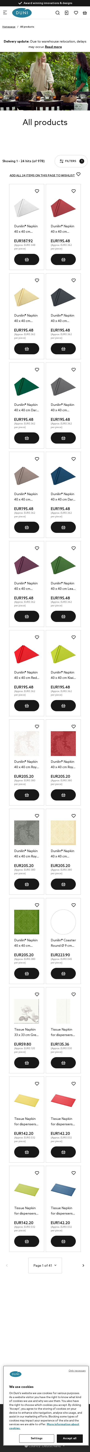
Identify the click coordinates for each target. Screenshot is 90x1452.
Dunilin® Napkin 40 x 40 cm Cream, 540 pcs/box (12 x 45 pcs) (26, 319)
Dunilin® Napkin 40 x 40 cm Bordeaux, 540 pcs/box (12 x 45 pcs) (63, 229)
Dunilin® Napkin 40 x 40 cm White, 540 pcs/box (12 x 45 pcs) (26, 229)
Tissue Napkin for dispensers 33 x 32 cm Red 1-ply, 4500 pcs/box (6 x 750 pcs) (63, 1122)
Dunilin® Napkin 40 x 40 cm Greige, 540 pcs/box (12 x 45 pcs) (26, 497)
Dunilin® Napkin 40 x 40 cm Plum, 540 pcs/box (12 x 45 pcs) (26, 587)
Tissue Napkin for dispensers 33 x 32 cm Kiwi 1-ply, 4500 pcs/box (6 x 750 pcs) (26, 1211)
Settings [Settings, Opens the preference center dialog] (36, 1438)
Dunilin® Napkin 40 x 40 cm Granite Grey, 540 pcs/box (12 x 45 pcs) (63, 408)
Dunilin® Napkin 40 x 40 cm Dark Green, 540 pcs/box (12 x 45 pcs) (26, 408)
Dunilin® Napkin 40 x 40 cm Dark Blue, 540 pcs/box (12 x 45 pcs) (63, 497)
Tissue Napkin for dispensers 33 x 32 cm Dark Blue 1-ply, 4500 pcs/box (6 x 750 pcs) (63, 1211)
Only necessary (77, 1371)
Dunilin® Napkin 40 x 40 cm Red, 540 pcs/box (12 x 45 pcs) (26, 676)
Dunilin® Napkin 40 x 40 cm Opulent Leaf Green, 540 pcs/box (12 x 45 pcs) (26, 943)
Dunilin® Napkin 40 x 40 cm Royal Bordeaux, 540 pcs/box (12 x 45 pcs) (63, 765)
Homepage (8, 27)
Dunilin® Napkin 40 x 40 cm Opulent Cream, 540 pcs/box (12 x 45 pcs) (63, 854)
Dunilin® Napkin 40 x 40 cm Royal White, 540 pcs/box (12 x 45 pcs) (26, 765)
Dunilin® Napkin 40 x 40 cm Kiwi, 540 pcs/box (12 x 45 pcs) (63, 676)
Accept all (69, 1438)
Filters (14, 149)
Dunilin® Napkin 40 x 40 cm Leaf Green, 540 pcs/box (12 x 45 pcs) (63, 587)
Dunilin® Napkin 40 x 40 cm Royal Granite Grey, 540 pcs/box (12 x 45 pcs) (26, 854)
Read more (53, 47)
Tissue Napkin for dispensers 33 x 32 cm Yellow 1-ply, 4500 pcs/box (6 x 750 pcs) (26, 1122)
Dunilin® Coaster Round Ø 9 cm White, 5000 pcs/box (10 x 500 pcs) (63, 943)
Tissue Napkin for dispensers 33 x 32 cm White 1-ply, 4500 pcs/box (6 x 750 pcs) (63, 1033)
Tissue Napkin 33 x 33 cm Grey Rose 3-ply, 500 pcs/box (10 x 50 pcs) (26, 1033)
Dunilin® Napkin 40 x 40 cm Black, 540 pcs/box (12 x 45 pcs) (63, 319)
